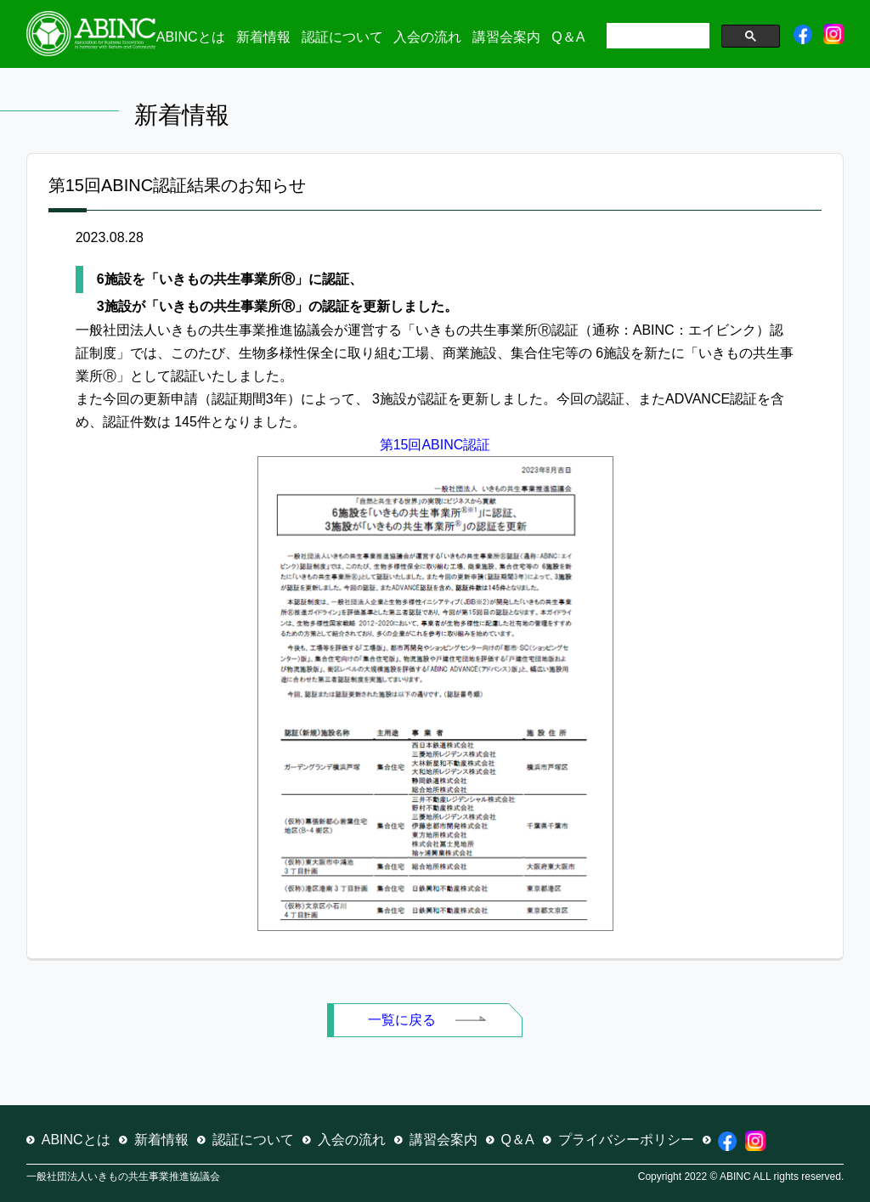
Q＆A (568, 37)
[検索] (656, 37)
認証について (342, 37)
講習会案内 (506, 37)
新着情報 (263, 37)
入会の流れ (427, 37)
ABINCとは (190, 37)
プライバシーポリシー (626, 1139)
